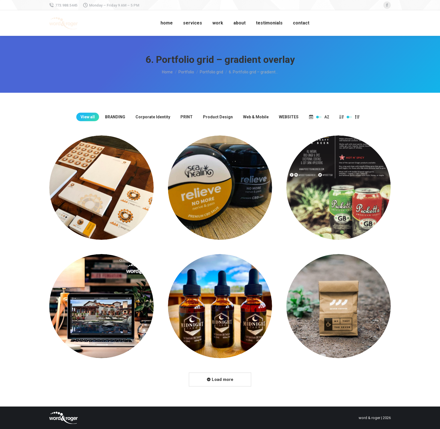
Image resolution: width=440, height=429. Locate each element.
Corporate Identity (152, 117)
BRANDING (115, 117)
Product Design (218, 117)
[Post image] (101, 187)
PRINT (186, 117)
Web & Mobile (256, 117)
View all (88, 117)
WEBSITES (289, 117)
